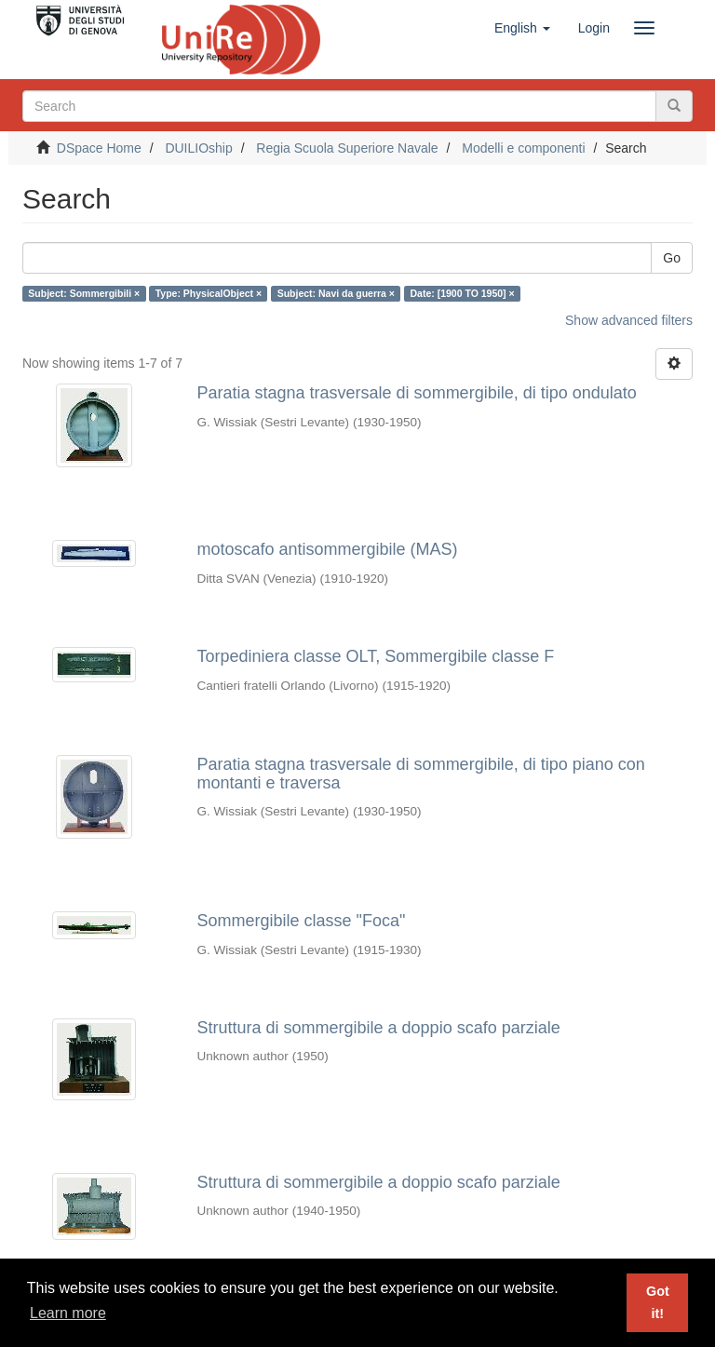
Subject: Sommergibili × (84, 293)
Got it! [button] (657, 1302)
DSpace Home (99, 148)
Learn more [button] (68, 1313)
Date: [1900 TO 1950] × (462, 293)
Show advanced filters (629, 320)
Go (672, 257)
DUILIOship (198, 148)
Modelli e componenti (523, 148)
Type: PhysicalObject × (208, 293)
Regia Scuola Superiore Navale (347, 148)
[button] (522, 28)
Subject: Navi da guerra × (336, 293)
